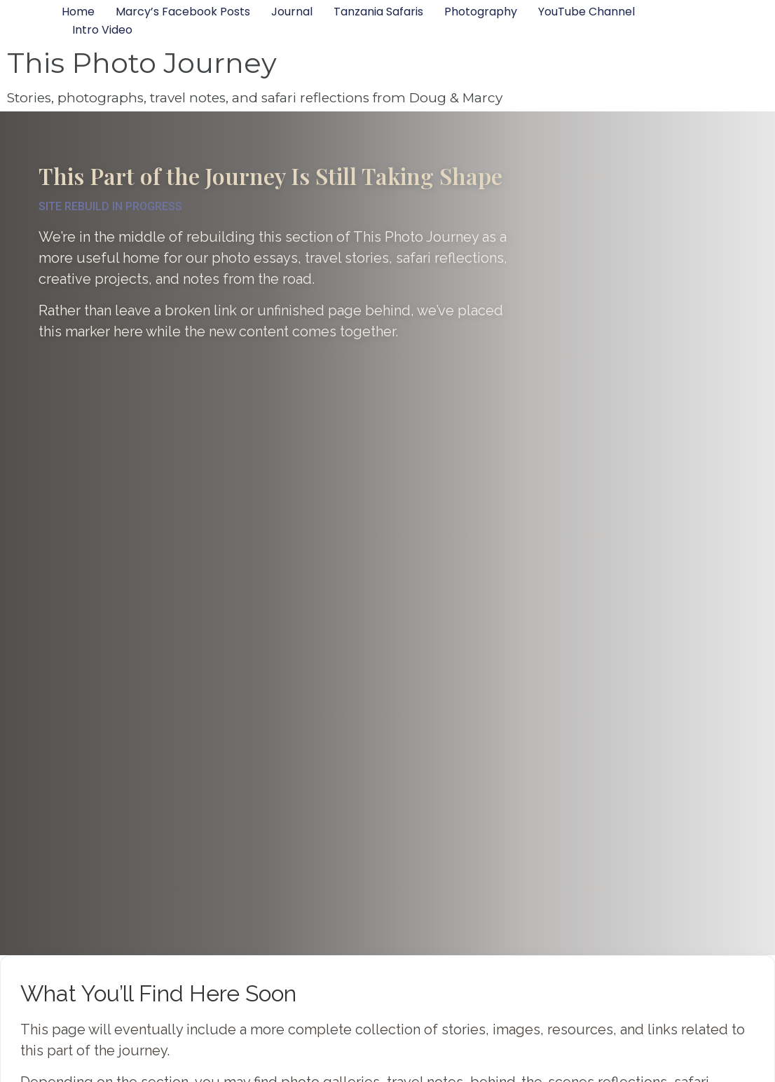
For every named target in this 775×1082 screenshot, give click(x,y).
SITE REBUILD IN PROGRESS (110, 206)
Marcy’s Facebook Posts (183, 12)
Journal (292, 12)
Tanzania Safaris (378, 12)
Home (78, 12)
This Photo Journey (142, 63)
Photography (480, 12)
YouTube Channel (586, 12)
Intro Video (102, 30)
